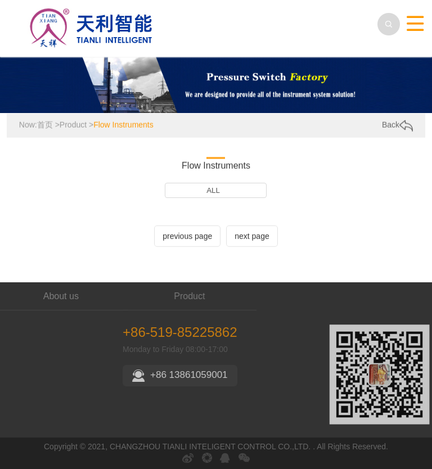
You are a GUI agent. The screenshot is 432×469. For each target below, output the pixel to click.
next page (252, 236)
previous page (187, 236)
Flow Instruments (123, 124)
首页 (45, 124)
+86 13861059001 (230, 374)
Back (397, 125)
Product (73, 124)
